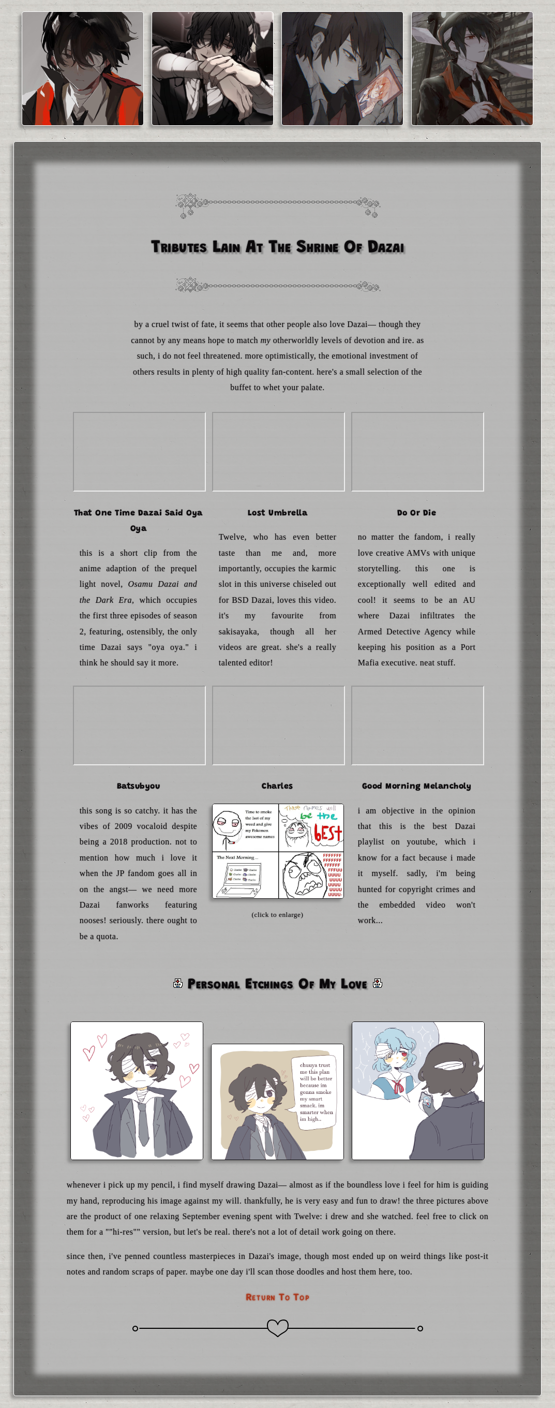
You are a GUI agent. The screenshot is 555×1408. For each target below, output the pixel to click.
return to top (278, 1297)
